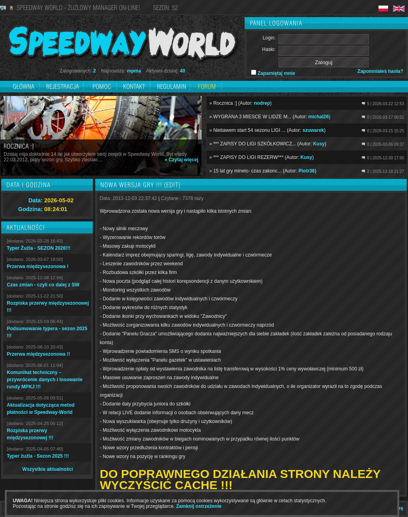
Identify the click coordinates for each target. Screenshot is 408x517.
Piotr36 (306, 171)
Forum (207, 86)
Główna (23, 86)
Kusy (319, 144)
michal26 (318, 116)
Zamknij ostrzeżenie (199, 506)
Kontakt (134, 86)
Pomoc (101, 86)
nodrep (262, 103)
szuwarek (313, 130)
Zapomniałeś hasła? (380, 71)
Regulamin (171, 86)
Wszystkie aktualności (47, 469)
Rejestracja (63, 86)
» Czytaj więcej (181, 160)
